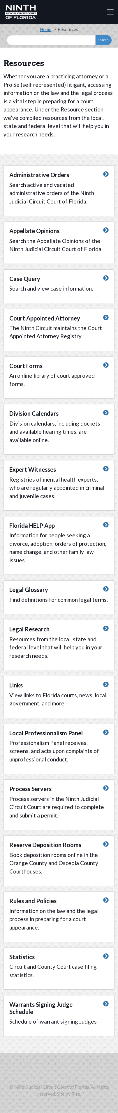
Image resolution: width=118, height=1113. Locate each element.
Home (45, 29)
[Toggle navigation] (110, 11)
